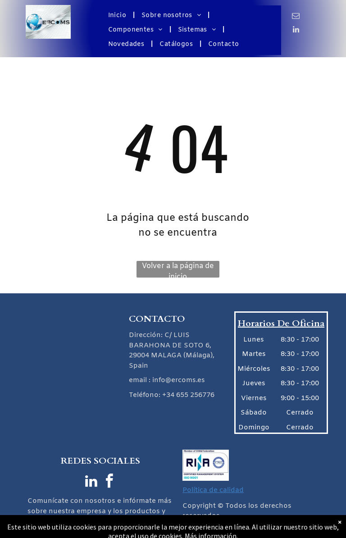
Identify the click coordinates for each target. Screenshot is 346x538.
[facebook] (109, 482)
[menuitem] (118, 16)
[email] (295, 17)
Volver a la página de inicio (178, 269)
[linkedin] (295, 30)
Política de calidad (213, 490)
